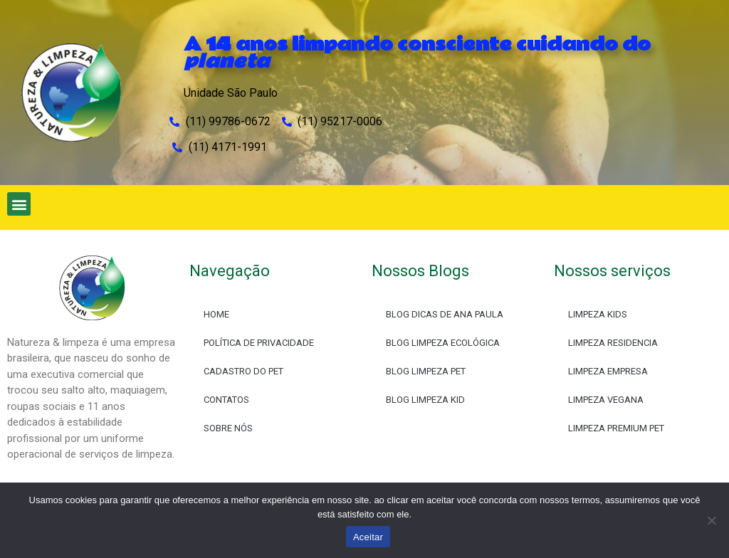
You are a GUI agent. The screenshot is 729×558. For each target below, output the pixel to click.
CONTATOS (226, 399)
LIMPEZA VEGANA (606, 399)
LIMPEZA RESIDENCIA (613, 342)
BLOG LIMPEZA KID (425, 399)
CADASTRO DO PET (243, 371)
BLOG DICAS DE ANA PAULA (444, 314)
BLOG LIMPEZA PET (426, 371)
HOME (216, 314)
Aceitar (368, 537)
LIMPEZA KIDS (597, 314)
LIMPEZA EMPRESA (608, 371)
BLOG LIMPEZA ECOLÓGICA (443, 342)
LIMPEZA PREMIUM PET (616, 428)
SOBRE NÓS (228, 428)
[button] (19, 204)
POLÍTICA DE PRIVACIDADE (259, 342)
